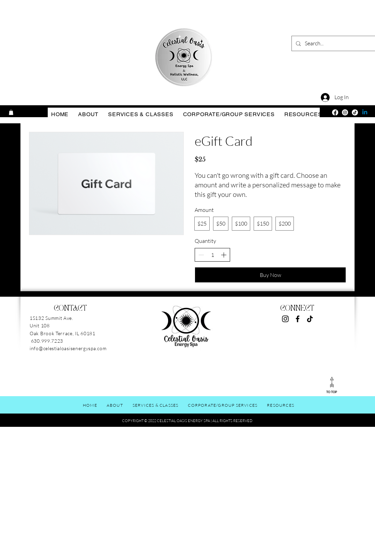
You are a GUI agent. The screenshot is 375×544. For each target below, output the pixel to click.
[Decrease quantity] (201, 254)
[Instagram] (345, 112)
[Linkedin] (365, 112)
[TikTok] (355, 112)
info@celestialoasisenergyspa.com (68, 348)
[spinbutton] (212, 255)
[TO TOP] (331, 384)
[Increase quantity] (224, 254)
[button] (11, 112)
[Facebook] (335, 112)
